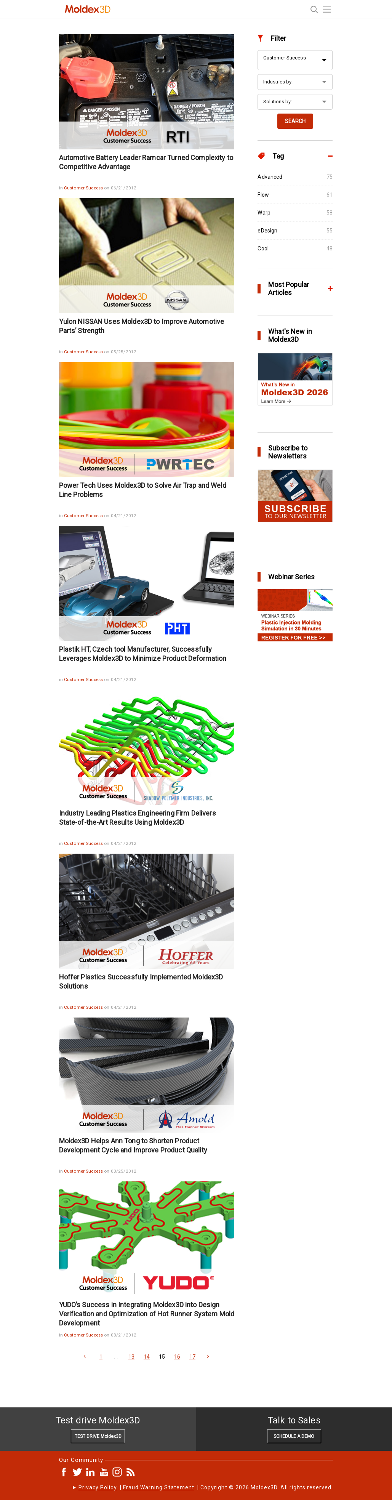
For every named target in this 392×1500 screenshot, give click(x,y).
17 (192, 1357)
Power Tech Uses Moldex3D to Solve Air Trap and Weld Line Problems (142, 489)
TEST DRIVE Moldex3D (98, 1436)
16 (177, 1357)
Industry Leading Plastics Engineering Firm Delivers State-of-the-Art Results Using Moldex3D (137, 817)
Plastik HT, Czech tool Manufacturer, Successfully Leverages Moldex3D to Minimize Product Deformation (143, 653)
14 (147, 1357)
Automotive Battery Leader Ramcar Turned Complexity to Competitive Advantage (146, 162)
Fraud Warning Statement (158, 1487)
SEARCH (295, 121)
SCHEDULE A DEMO (294, 1436)
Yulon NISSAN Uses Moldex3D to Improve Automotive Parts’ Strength (141, 326)
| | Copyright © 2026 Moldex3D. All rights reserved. (205, 1487)
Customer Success (84, 188)
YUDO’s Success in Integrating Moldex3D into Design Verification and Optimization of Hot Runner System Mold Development (147, 1314)
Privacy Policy (97, 1487)
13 (131, 1357)
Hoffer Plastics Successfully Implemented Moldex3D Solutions (141, 981)
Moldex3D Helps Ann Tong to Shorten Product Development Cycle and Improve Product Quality (133, 1145)
